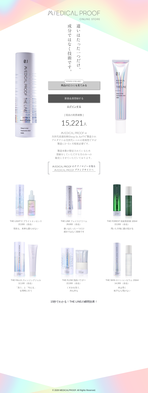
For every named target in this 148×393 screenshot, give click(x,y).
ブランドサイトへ (74, 169)
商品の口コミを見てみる (74, 85)
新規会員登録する (74, 98)
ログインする (74, 106)
